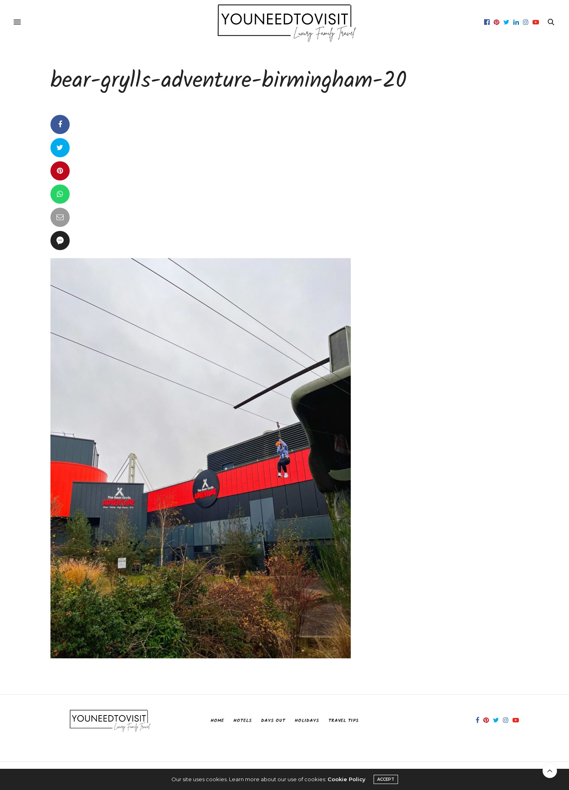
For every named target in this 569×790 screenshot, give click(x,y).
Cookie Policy (347, 779)
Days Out (273, 720)
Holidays (307, 720)
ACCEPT (385, 779)
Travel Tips (343, 720)
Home (217, 720)
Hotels (242, 720)
